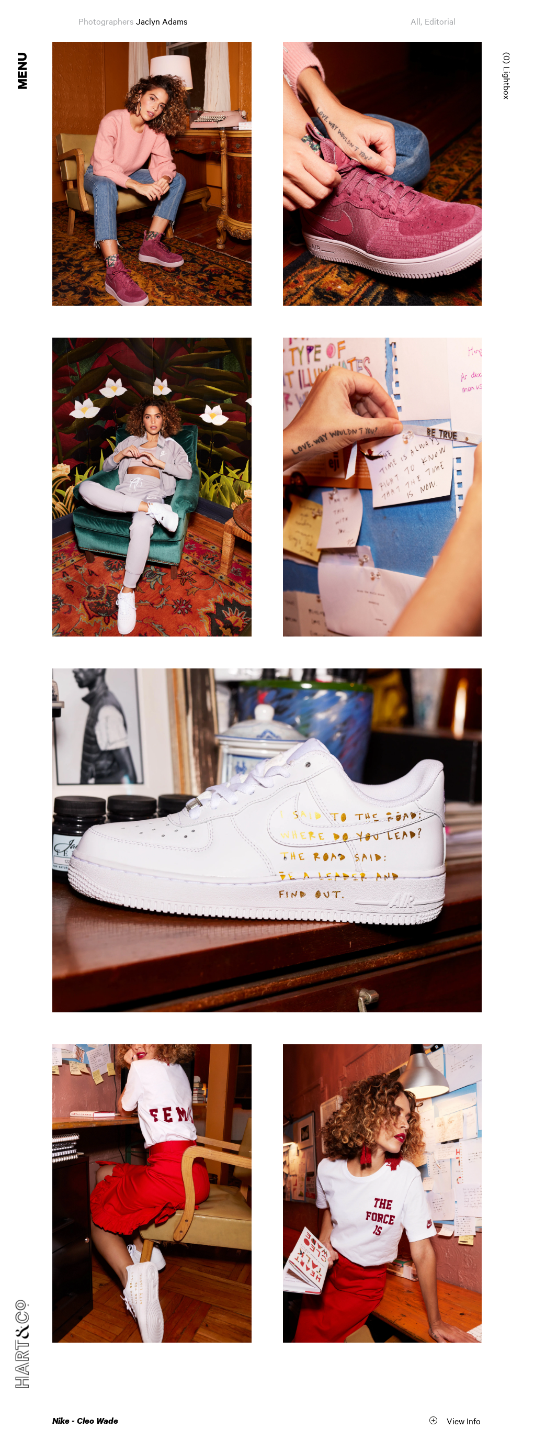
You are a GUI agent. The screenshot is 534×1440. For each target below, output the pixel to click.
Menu (23, 71)
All (416, 21)
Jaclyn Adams (161, 21)
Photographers (105, 21)
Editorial (440, 21)
